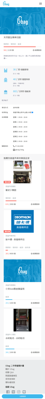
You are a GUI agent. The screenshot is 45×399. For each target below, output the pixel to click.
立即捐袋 (22, 396)
